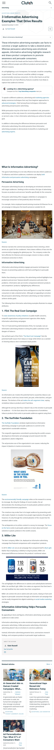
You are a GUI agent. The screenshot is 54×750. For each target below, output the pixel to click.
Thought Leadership (11, 714)
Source (4, 242)
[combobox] (27, 37)
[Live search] (50, 3)
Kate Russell (11, 29)
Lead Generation (45, 711)
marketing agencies (42, 98)
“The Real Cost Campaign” (32, 336)
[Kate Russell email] (5, 652)
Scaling (21, 714)
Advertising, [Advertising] (6, 13)
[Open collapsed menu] (4, 3)
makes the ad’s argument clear (33, 400)
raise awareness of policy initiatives (16, 316)
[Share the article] (50, 29)
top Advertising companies (27, 91)
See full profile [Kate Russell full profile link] (8, 649)
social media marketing (43, 599)
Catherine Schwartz (17, 693)
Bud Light (48, 548)
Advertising (5, 8)
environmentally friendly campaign (17, 499)
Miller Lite (11, 548)
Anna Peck (46, 693)
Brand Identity (15, 13)
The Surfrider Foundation (10, 423)
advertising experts (8, 132)
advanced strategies (9, 103)
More (48, 664)
